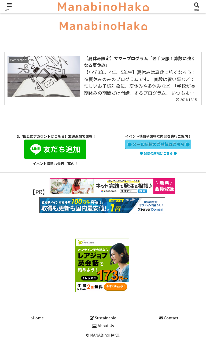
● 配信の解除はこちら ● (158, 153)
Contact (168, 317)
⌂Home (37, 317)
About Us (103, 325)
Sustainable (103, 317)
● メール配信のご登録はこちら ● (158, 144)
